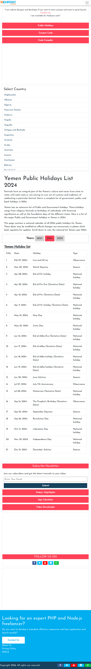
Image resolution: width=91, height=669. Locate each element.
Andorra (8, 115)
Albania (8, 100)
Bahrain (8, 165)
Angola (7, 120)
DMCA (5, 652)
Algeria (7, 105)
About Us (7, 645)
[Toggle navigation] (87, 3)
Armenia (8, 140)
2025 (60, 238)
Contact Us (13, 640)
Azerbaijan (9, 160)
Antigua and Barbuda (14, 130)
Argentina (9, 135)
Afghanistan (10, 95)
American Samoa (12, 110)
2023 (39, 238)
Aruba (7, 145)
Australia (8, 150)
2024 (50, 238)
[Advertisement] (45, 64)
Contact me (45, 13)
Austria (7, 155)
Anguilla (8, 125)
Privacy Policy (9, 649)
